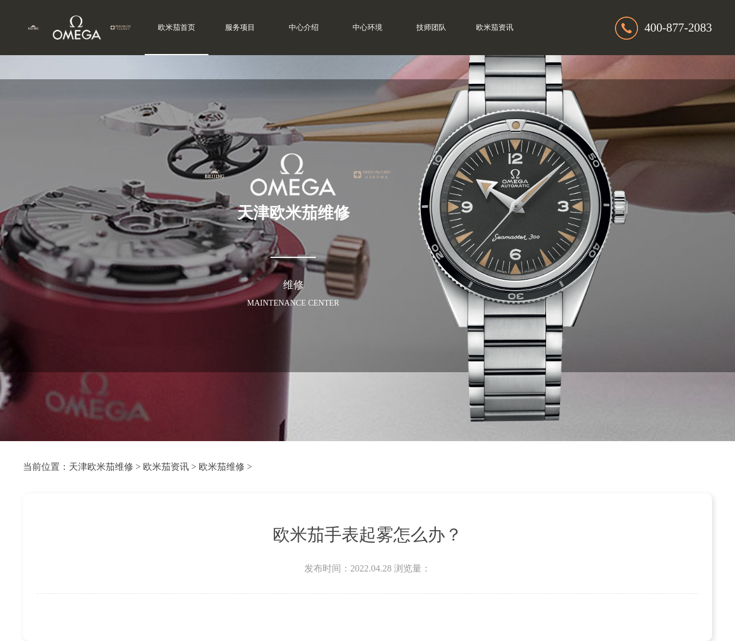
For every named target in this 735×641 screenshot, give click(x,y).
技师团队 (431, 28)
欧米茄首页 (176, 28)
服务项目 (240, 28)
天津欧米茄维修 (101, 467)
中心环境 (367, 28)
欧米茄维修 (222, 467)
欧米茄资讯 (494, 28)
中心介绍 (304, 28)
